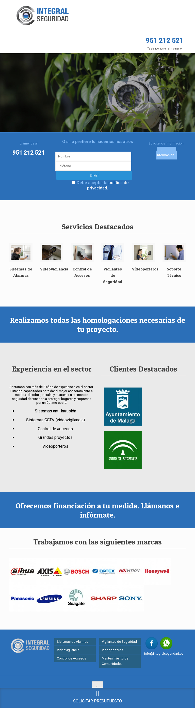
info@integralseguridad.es (163, 652)
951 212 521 (28, 151)
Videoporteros (112, 649)
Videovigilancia (68, 649)
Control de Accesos (71, 657)
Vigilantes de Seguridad (119, 640)
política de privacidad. (108, 184)
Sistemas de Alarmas (72, 640)
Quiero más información (166, 152)
